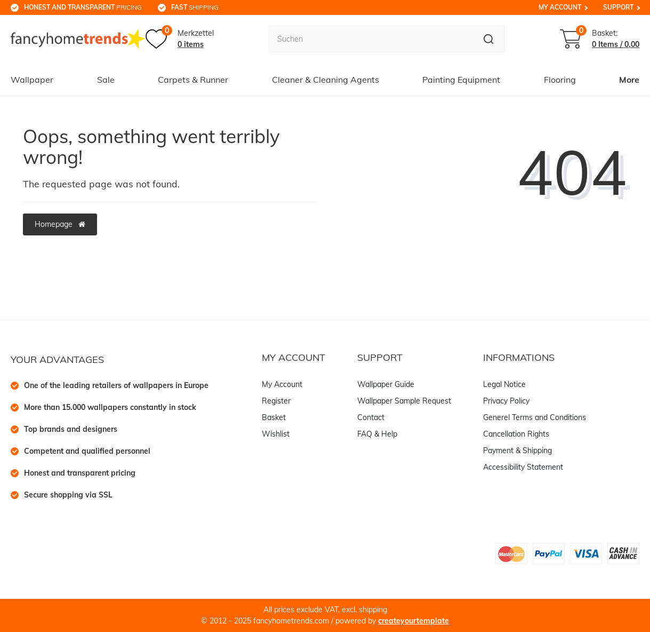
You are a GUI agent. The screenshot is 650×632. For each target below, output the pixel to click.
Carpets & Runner (193, 79)
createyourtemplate (413, 621)
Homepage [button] (60, 224)
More (629, 79)
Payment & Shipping (517, 450)
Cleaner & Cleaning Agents (325, 79)
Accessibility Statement (523, 467)
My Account (560, 7)
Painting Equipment (461, 79)
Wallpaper (32, 79)
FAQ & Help (377, 434)
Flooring (560, 79)
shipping (195, 7)
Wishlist (276, 434)
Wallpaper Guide (385, 384)
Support (618, 7)
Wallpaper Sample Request (404, 401)
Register (276, 401)
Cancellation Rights (516, 434)
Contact (370, 417)
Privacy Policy (506, 401)
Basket (274, 417)
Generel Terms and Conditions (534, 417)
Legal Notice (504, 384)
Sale (106, 79)
